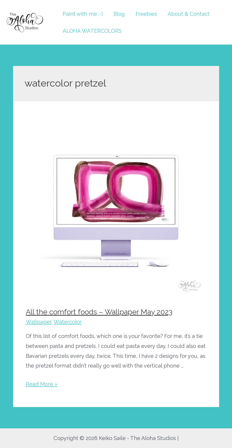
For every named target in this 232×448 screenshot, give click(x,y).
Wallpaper (38, 322)
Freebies (146, 14)
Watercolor (68, 322)
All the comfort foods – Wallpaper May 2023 (99, 312)
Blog (119, 14)
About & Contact (188, 14)
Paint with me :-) (83, 14)
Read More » (41, 384)
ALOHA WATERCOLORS (92, 31)
